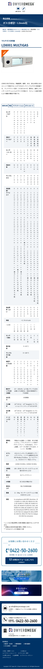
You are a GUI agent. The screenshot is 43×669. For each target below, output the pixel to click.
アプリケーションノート (9, 653)
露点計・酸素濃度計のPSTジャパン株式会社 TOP (16, 29)
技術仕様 (5, 105)
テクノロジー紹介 (23, 653)
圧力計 (14, 646)
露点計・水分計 (8, 644)
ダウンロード (33, 105)
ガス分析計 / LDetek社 (14, 31)
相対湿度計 (26, 644)
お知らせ (23, 651)
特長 (11, 105)
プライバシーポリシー (26, 655)
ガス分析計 (6, 646)
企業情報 (15, 655)
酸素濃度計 (17, 644)
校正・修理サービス (8, 651)
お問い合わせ (6, 655)
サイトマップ (6, 657)
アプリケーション (21, 105)
